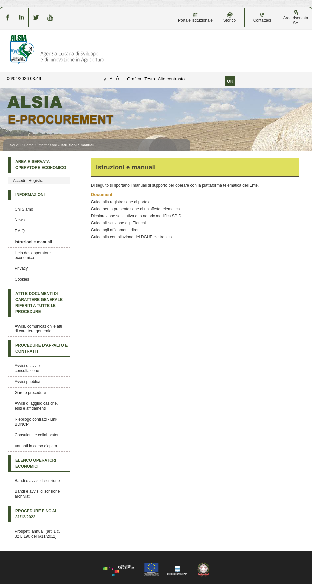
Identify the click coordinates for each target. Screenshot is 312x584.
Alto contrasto (171, 78)
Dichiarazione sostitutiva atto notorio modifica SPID (136, 216)
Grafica (134, 78)
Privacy (21, 268)
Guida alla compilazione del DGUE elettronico (131, 237)
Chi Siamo (24, 209)
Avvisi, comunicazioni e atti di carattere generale (38, 328)
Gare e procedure (30, 392)
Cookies (22, 279)
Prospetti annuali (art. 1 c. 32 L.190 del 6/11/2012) (37, 534)
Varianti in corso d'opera (36, 446)
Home (28, 145)
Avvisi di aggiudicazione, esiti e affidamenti (36, 406)
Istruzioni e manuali (33, 242)
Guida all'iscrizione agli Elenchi (118, 223)
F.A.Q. (20, 231)
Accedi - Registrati (29, 180)
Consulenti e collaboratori (37, 435)
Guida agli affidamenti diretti (116, 230)
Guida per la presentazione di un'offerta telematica (135, 209)
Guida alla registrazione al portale (121, 202)
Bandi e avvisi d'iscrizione (37, 480)
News (20, 220)
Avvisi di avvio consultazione (27, 368)
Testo (149, 78)
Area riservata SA (295, 17)
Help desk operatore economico (33, 255)
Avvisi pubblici (27, 381)
